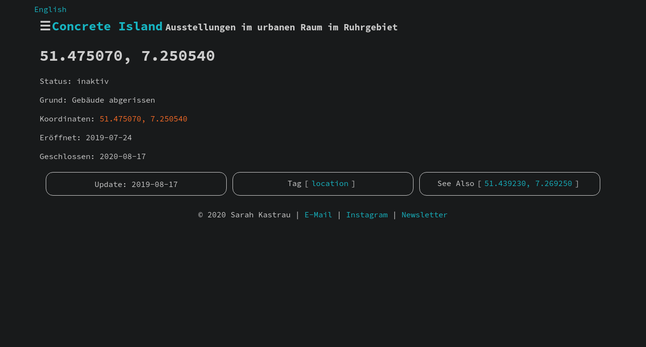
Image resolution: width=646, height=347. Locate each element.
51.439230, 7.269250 (528, 183)
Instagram (367, 214)
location (330, 183)
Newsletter (424, 214)
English (50, 9)
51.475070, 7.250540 (143, 118)
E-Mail (319, 214)
